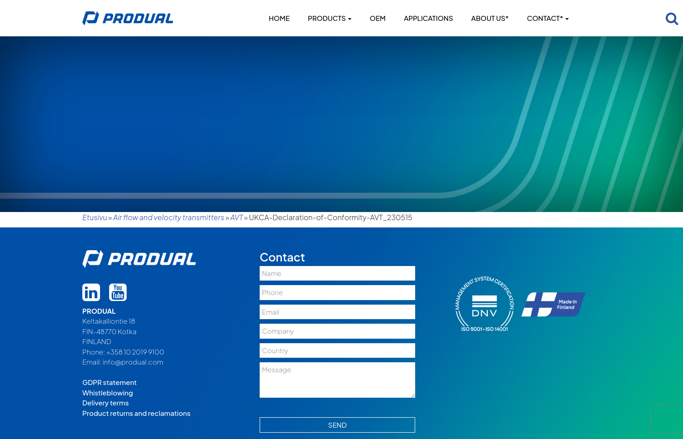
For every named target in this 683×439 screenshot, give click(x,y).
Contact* (548, 18)
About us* (489, 18)
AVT (236, 217)
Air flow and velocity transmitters (168, 217)
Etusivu (94, 217)
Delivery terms (105, 402)
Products (330, 18)
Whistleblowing (107, 392)
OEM (378, 18)
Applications (428, 18)
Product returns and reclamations (136, 413)
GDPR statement (109, 382)
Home (279, 18)
